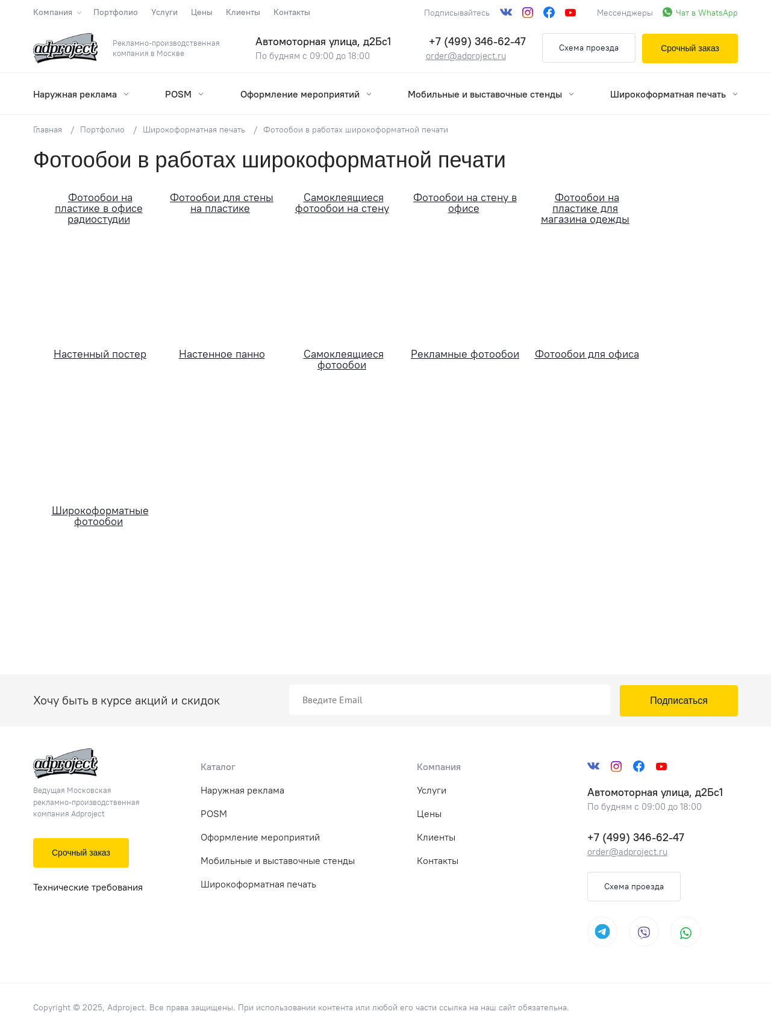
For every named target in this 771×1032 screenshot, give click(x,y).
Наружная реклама (81, 94)
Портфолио (115, 12)
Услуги (164, 12)
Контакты (291, 12)
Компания (56, 12)
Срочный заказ (690, 48)
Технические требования (88, 887)
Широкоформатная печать (674, 94)
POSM (184, 94)
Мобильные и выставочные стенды (491, 94)
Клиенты (243, 12)
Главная (47, 129)
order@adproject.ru (466, 55)
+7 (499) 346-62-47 (477, 41)
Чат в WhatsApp (707, 12)
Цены (202, 12)
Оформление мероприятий (306, 94)
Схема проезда (589, 47)
